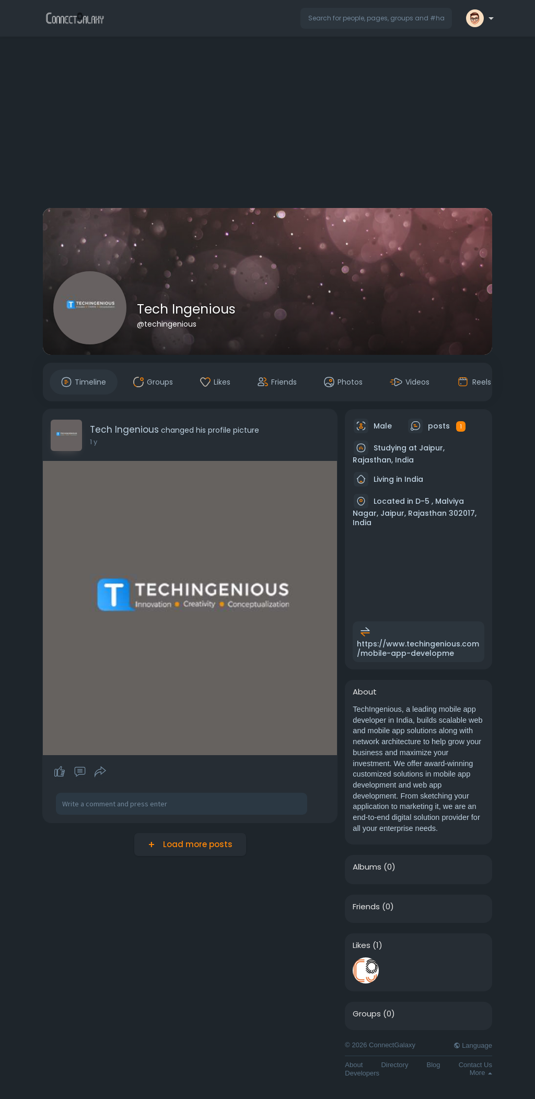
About (354, 1064)
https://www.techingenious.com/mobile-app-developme (418, 648)
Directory (394, 1064)
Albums (367, 867)
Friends (366, 907)
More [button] (481, 1073)
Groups (367, 1014)
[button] (376, 18)
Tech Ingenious (186, 309)
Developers (362, 1073)
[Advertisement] (267, 124)
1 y (93, 442)
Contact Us (475, 1064)
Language (472, 1045)
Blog (433, 1064)
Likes (361, 945)
